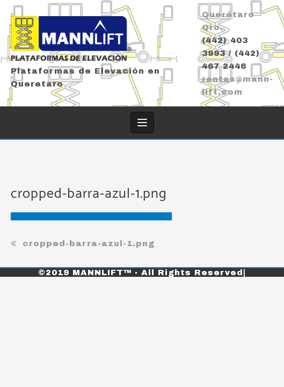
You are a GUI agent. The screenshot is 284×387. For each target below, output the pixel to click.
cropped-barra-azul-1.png (89, 243)
